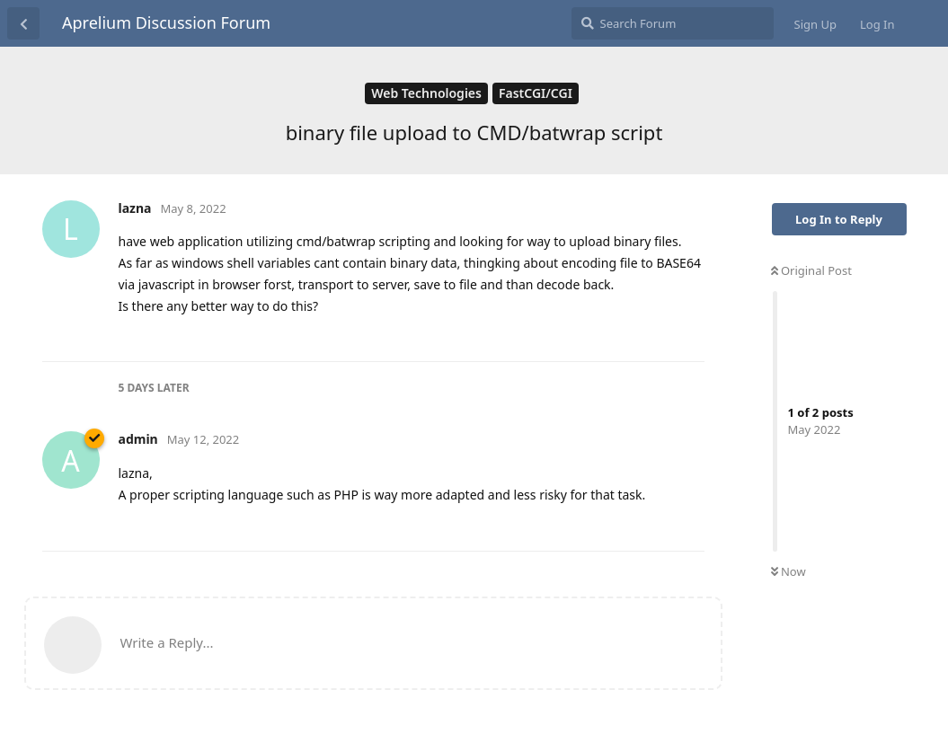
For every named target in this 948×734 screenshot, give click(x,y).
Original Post (811, 270)
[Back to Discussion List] (23, 23)
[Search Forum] (672, 23)
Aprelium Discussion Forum (166, 22)
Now (788, 571)
